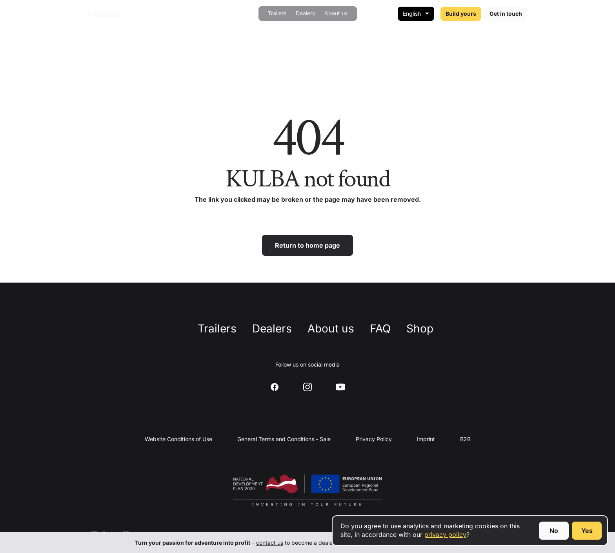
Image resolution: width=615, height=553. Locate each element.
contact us (269, 542)
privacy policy (445, 534)
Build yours (461, 13)
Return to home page (307, 245)
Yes (587, 531)
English (412, 13)
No (553, 531)
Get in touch (505, 13)
